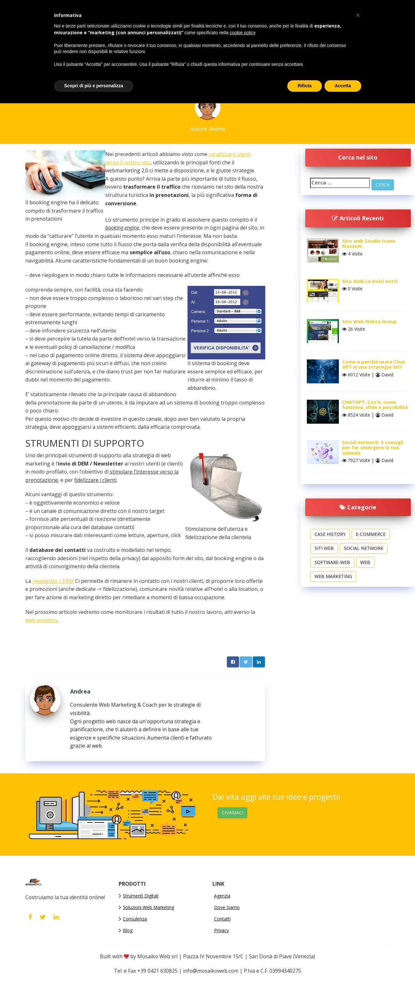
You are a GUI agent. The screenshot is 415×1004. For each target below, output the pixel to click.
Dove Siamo (227, 907)
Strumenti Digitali (140, 896)
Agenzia (222, 896)
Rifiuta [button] (305, 85)
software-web (332, 562)
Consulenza (135, 919)
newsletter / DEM (53, 580)
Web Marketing (333, 576)
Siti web (324, 548)
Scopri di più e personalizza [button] (93, 85)
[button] (358, 15)
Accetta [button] (343, 85)
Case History (330, 534)
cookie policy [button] (242, 32)
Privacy (221, 930)
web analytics (41, 620)
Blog (127, 930)
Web (365, 562)
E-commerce (371, 534)
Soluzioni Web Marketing (148, 907)
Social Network (363, 548)
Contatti (222, 919)
